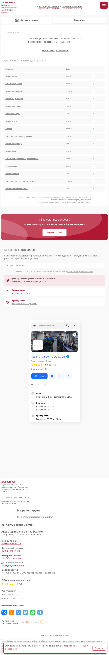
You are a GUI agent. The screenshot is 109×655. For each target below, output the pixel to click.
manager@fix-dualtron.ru (14, 565)
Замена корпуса (11, 151)
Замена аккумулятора (13, 144)
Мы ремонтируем (26, 20)
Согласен (99, 648)
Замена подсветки (12, 174)
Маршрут (39, 376)
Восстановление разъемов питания (18, 136)
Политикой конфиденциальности (80, 272)
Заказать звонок (54, 232)
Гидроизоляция (11, 166)
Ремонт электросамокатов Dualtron (35, 516)
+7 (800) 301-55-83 (49, 6)
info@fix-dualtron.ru (11, 558)
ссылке (13, 503)
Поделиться (4, 612)
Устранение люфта (12, 114)
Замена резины (11, 121)
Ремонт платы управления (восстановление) (22, 159)
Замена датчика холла (14, 91)
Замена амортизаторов (14, 99)
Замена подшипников (13, 106)
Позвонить (79, 20)
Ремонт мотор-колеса (13, 84)
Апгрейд (8, 129)
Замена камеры (11, 76)
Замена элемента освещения (16, 189)
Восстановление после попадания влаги (20, 181)
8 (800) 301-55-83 (10, 550)
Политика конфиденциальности (54, 635)
